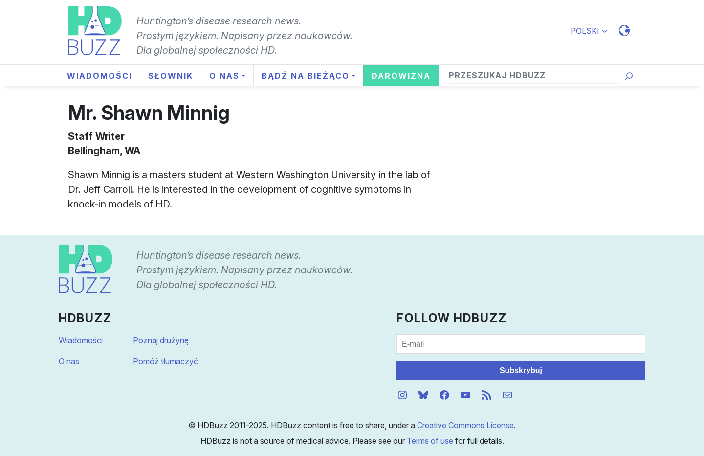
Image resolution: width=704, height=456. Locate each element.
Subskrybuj (521, 370)
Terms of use (430, 441)
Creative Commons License (465, 425)
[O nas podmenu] (227, 76)
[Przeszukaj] (629, 76)
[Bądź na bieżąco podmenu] (308, 76)
